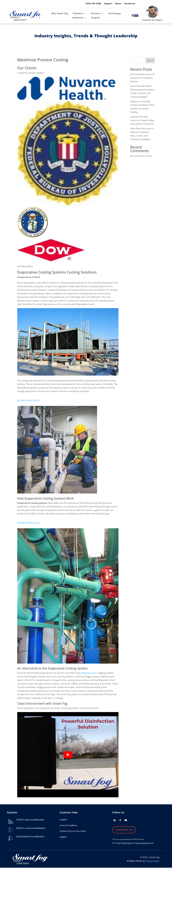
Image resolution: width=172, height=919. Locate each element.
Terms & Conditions (68, 826)
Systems (95, 13)
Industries (77, 18)
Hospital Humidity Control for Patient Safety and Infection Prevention (142, 120)
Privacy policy (152, 860)
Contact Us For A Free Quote (73, 831)
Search (150, 60)
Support (108, 4)
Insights (95, 18)
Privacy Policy (126, 843)
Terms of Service (142, 843)
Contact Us (129, 4)
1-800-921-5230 (93, 4)
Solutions (78, 13)
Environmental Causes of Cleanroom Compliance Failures (142, 78)
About (118, 4)
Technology (114, 13)
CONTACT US (124, 830)
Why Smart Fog (59, 13)
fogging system (89, 673)
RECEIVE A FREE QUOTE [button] (28, 400)
